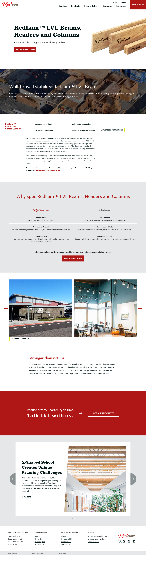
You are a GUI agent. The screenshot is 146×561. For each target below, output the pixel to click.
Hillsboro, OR (39, 544)
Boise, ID (38, 536)
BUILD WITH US (138, 5)
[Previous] (6, 308)
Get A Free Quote (73, 258)
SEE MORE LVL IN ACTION (20, 339)
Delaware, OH (40, 541)
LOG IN (123, 2)
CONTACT (114, 2)
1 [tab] (72, 518)
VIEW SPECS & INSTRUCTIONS (112, 130)
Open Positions (93, 541)
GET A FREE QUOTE (103, 413)
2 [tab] (74, 518)
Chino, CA (38, 539)
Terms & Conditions (37, 553)
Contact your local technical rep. (47, 170)
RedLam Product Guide (25, 49)
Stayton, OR (65, 544)
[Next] (140, 308)
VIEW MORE (26, 497)
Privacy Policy (62, 553)
